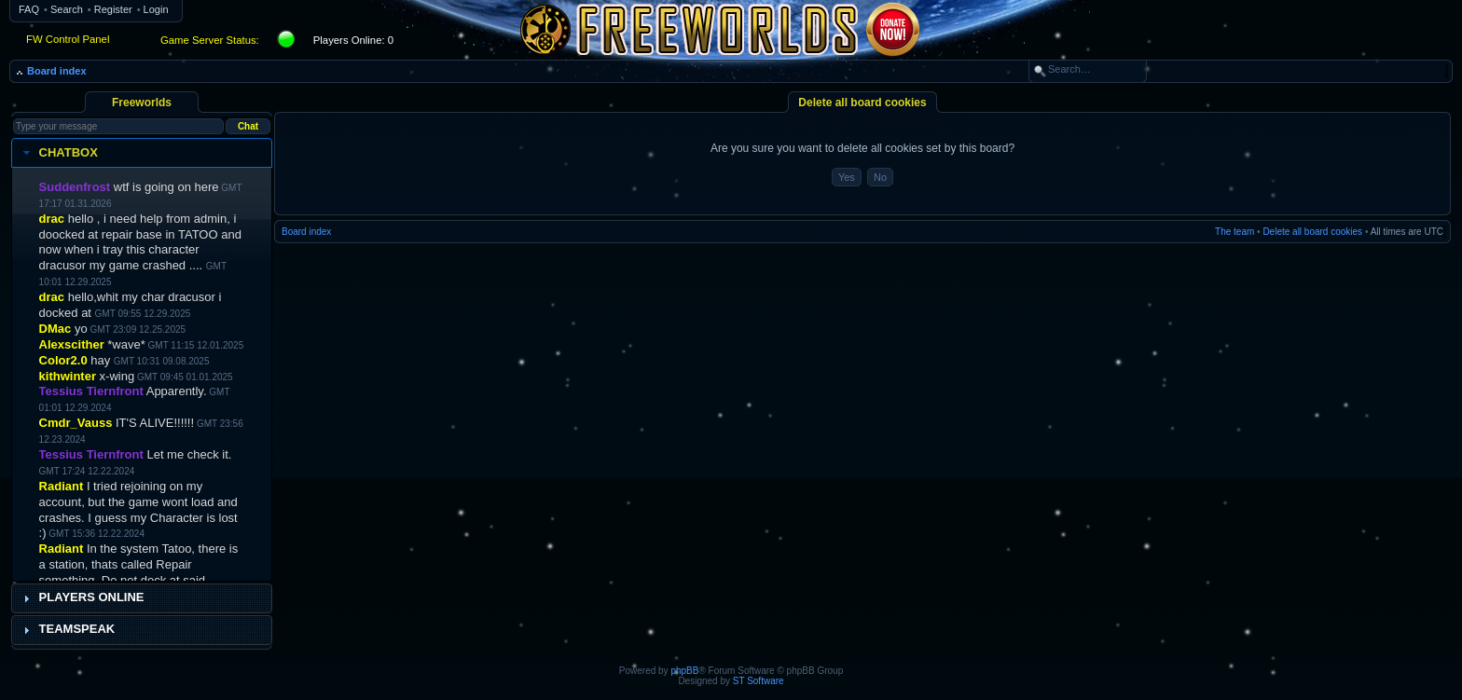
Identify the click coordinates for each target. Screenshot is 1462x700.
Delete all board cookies (1312, 231)
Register (113, 9)
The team (1234, 231)
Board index (57, 70)
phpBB (684, 671)
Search (66, 9)
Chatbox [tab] (58, 152)
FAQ (29, 9)
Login (156, 9)
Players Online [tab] (82, 597)
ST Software (758, 681)
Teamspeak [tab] (67, 629)
